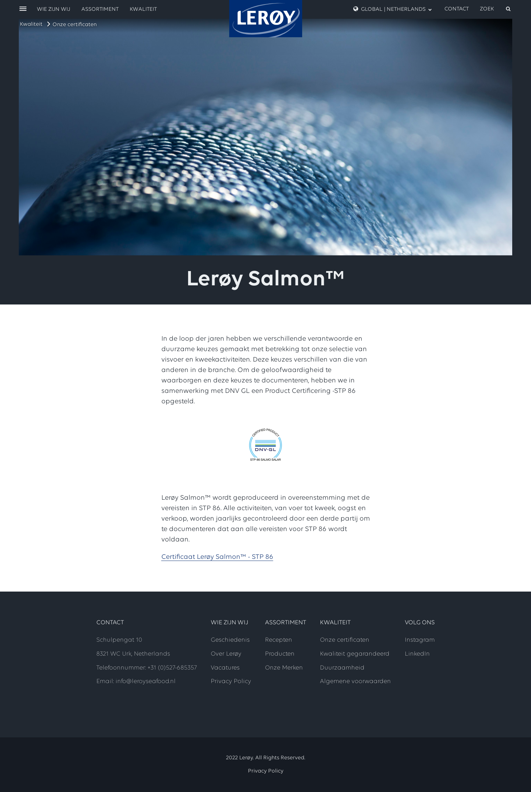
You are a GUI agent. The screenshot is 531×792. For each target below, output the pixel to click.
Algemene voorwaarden (355, 681)
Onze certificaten (75, 24)
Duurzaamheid (342, 668)
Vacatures (225, 668)
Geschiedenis (230, 640)
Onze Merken (284, 668)
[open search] (496, 9)
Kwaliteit (31, 24)
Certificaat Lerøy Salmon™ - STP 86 (217, 557)
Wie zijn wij (53, 9)
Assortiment (100, 9)
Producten (280, 654)
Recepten (278, 640)
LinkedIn (417, 654)
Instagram (420, 640)
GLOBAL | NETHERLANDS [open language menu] (392, 9)
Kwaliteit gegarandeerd (354, 654)
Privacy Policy (231, 681)
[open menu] (22, 9)
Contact (456, 9)
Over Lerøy (226, 654)
